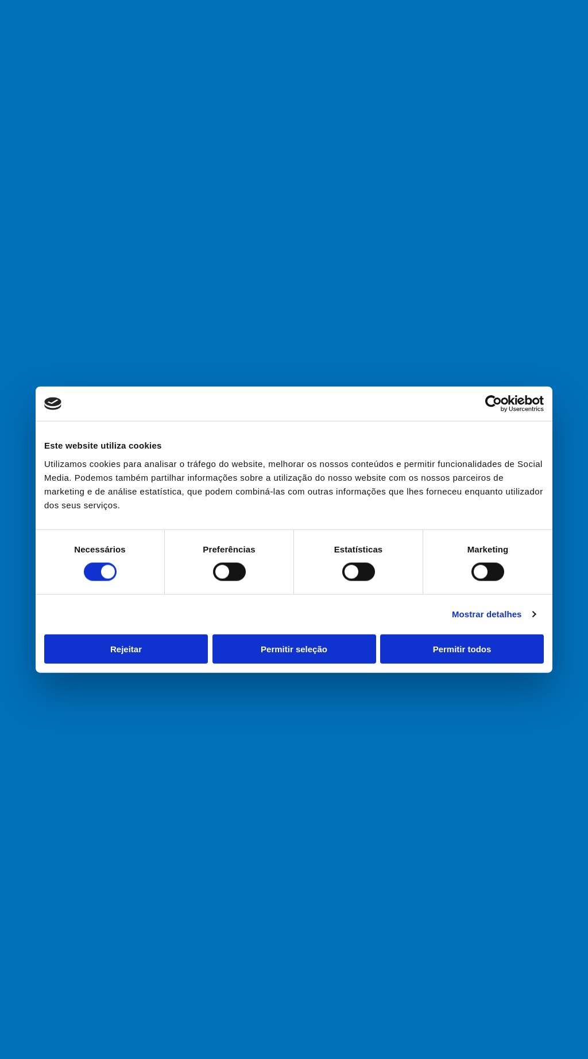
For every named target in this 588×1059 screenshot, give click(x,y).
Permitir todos (462, 648)
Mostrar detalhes (487, 614)
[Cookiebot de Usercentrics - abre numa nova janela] (493, 403)
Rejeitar (126, 648)
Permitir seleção (294, 648)
